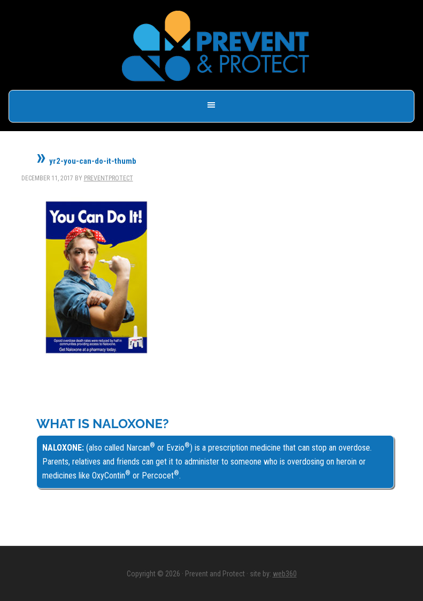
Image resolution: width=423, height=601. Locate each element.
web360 (285, 573)
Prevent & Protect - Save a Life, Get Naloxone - (215, 46)
